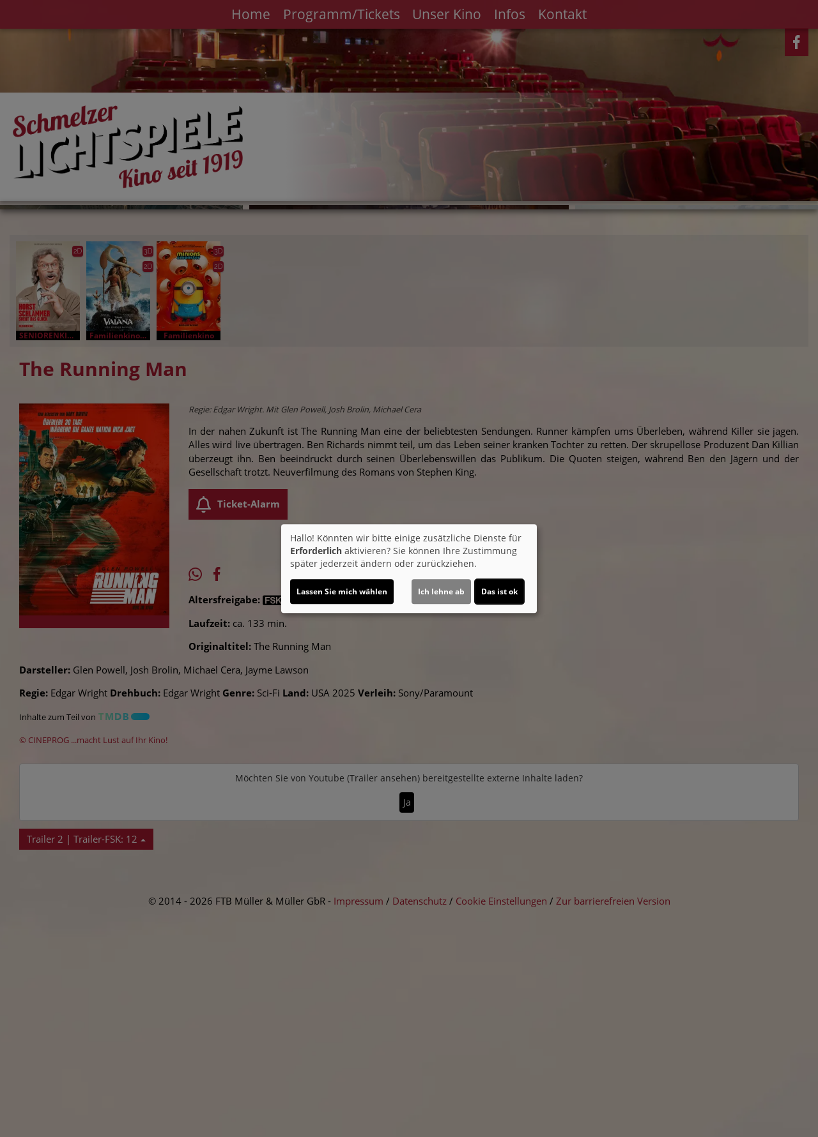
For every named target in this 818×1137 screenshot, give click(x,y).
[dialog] (409, 569)
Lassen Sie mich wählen (342, 591)
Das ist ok (499, 591)
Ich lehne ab (441, 591)
